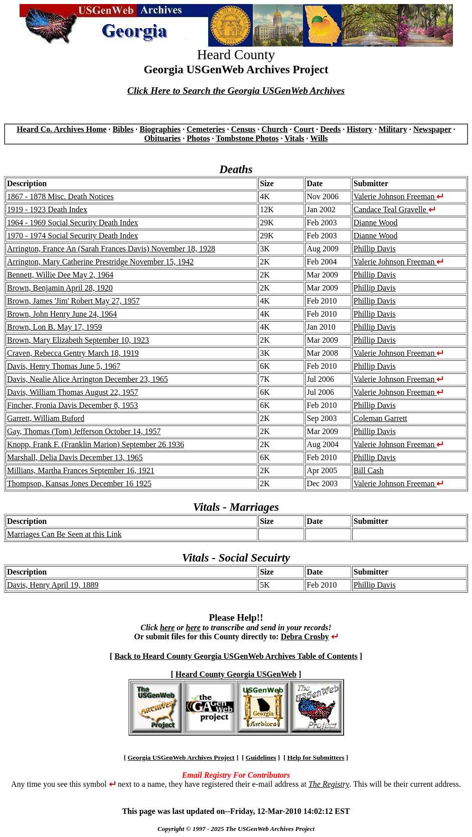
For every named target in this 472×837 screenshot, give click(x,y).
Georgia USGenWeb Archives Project (180, 757)
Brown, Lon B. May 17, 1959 (54, 327)
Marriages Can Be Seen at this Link (64, 534)
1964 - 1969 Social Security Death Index (72, 222)
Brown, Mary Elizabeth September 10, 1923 (78, 340)
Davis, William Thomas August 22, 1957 (72, 392)
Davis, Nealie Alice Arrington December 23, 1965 (87, 379)
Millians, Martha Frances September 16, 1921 (80, 470)
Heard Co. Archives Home (61, 129)
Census (243, 129)
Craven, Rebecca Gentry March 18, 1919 (73, 353)
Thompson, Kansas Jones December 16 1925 (79, 483)
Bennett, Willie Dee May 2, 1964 (60, 274)
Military (393, 129)
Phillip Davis (375, 248)
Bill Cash (369, 470)
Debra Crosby (305, 636)
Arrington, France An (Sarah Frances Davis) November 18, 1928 (111, 248)
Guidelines (261, 757)
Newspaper (432, 129)
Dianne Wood (376, 222)
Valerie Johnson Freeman (399, 196)
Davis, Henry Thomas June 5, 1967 (63, 366)
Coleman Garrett (380, 418)
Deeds (330, 129)
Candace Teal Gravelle (394, 209)
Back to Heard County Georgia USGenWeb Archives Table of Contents (236, 656)
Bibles (122, 129)
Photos (198, 138)
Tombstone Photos (247, 138)
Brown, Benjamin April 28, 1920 (60, 288)
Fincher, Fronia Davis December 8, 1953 (72, 405)
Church (274, 129)
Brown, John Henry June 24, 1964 (62, 314)
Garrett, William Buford (45, 418)
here (167, 627)
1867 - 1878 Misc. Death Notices (60, 196)
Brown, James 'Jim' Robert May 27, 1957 (73, 301)
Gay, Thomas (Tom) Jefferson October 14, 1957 (84, 431)
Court (303, 129)
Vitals (294, 138)
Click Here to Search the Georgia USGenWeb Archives (236, 90)
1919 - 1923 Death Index (47, 209)
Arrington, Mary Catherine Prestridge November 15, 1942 (100, 261)
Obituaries (162, 138)
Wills (319, 138)
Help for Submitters (316, 757)
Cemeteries (206, 129)
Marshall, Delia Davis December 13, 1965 (75, 457)
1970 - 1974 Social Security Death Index (72, 235)
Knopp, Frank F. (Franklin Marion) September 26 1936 (95, 444)
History (360, 129)
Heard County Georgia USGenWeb (236, 674)
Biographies (160, 129)
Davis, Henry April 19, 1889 (52, 585)
